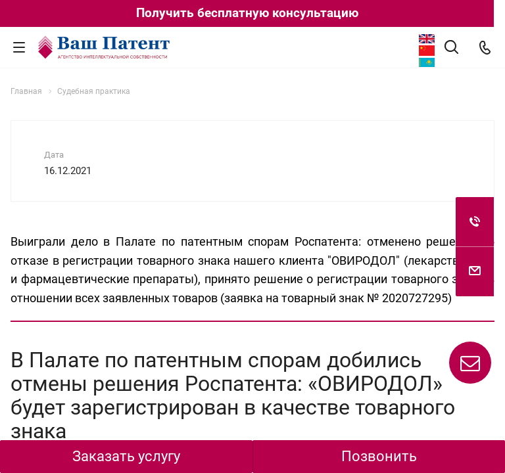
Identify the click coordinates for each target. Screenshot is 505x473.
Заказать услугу (126, 456)
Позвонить (379, 456)
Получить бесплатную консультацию (247, 12)
